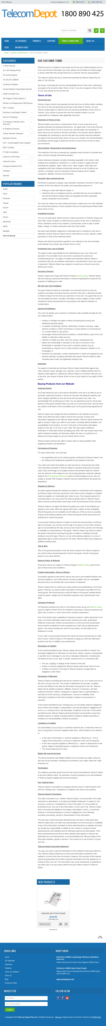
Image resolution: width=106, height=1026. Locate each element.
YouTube (67, 1000)
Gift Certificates (6, 2)
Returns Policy (83, 565)
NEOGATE (7, 222)
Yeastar (5, 203)
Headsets (6, 171)
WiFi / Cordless (8, 108)
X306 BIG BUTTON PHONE (53, 913)
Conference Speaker (10, 84)
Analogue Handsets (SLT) (12, 166)
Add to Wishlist (61, 927)
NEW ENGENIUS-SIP (65, 982)
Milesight (6, 231)
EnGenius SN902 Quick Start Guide (71, 971)
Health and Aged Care (11, 94)
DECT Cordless (8, 148)
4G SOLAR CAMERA (11, 80)
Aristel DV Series (9, 161)
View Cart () (96, 2)
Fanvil (5, 194)
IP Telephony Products (11, 129)
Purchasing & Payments (57, 476)
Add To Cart (45, 926)
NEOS (5, 226)
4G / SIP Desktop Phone (12, 70)
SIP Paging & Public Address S (14, 98)
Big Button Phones (10, 138)
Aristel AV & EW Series (11, 157)
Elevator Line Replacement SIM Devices (18, 103)
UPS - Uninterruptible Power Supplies (17, 143)
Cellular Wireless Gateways (13, 134)
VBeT (5, 212)
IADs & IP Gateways (10, 117)
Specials (6, 176)
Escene (5, 208)
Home (6, 53)
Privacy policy (82, 276)
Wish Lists (80, 2)
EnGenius (6, 198)
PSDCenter (96, 1020)
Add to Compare (66, 927)
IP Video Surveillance (11, 152)
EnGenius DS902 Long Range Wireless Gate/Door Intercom (77, 960)
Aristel (5, 189)
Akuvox (5, 217)
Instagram (62, 1000)
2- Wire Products (9, 66)
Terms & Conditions (19, 53)
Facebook (58, 1000)
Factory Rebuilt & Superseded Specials (17, 89)
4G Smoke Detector (10, 75)
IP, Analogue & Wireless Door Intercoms (14, 123)
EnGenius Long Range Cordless (15, 112)
